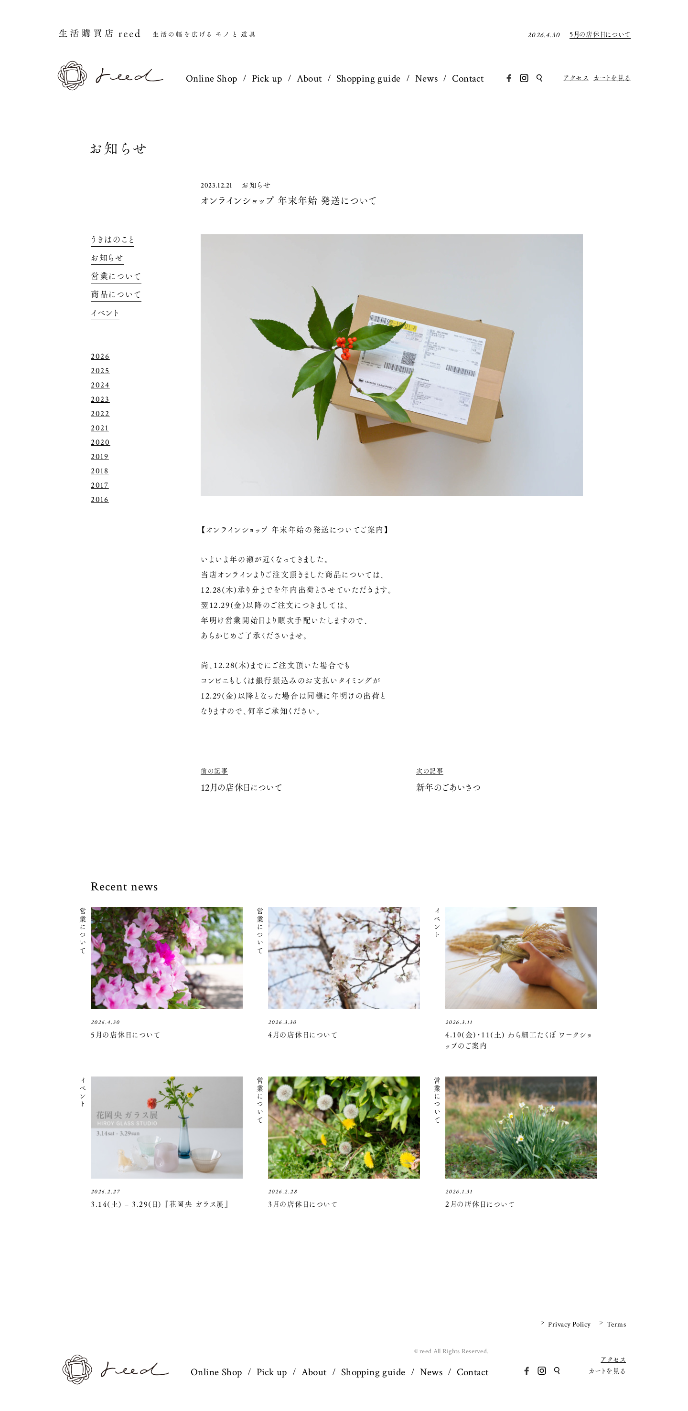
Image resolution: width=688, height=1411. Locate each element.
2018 (100, 471)
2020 (100, 442)
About (309, 78)
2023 (100, 399)
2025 (100, 371)
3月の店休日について (303, 1204)
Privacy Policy (569, 1324)
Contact (468, 78)
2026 (100, 356)
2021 (100, 428)
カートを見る (612, 77)
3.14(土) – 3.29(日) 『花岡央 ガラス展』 (160, 1204)
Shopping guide (368, 78)
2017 (100, 485)
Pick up (267, 78)
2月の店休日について (480, 1204)
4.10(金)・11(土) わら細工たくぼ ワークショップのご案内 (518, 1040)
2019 (100, 456)
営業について (116, 276)
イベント (105, 313)
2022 (100, 413)
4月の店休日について (303, 1034)
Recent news (124, 886)
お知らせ (119, 148)
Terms (616, 1324)
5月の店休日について (600, 35)
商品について (116, 294)
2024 (100, 385)
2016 (100, 499)
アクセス (576, 77)
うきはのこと (112, 239)
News (426, 78)
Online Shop (211, 78)
